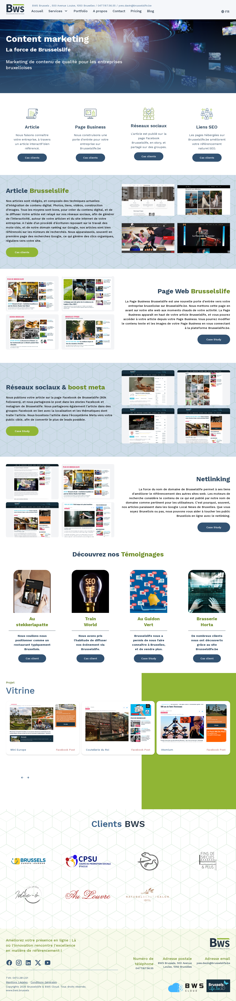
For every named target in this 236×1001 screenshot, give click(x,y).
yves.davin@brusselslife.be (213, 963)
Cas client (32, 658)
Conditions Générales (44, 982)
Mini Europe (18, 749)
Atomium (167, 749)
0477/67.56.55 (144, 968)
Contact (119, 11)
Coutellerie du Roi (97, 749)
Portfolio (81, 11)
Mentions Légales (17, 982)
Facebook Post (65, 749)
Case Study (213, 339)
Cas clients (32, 157)
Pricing (136, 11)
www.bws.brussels (17, 990)
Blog (150, 11)
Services (58, 11)
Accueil (37, 11)
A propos (100, 11)
